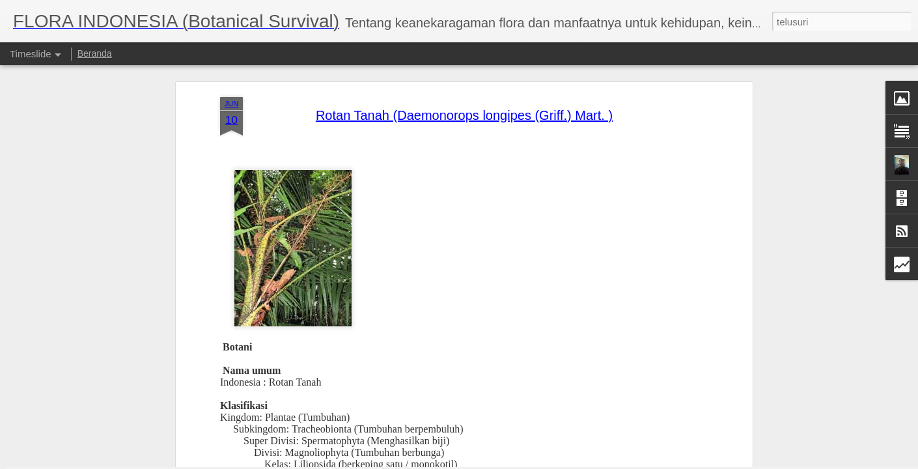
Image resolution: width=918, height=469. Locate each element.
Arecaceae (353, 368)
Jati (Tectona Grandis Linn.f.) (645, 435)
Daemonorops (371, 380)
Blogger (517, 462)
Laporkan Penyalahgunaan (576, 462)
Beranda (94, 53)
